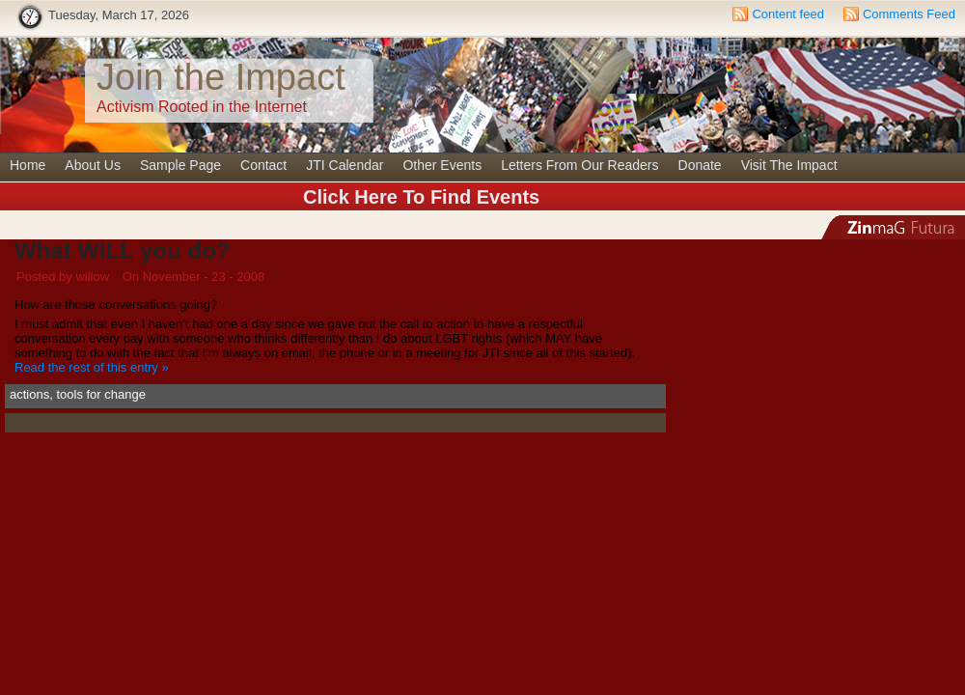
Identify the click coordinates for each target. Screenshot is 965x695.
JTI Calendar (344, 165)
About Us (93, 165)
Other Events (442, 165)
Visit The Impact (789, 165)
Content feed (787, 14)
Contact (263, 165)
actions (29, 394)
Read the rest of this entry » (91, 367)
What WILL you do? (122, 250)
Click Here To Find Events (421, 197)
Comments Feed (909, 14)
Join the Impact (220, 77)
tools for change (101, 394)
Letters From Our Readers (579, 165)
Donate (700, 165)
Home (27, 165)
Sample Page (180, 165)
